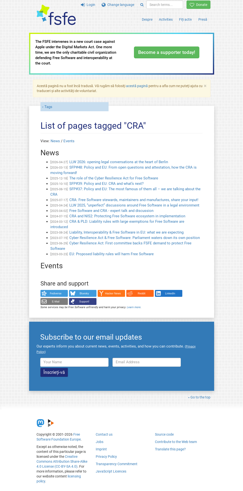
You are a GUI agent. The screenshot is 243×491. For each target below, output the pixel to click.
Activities (166, 19)
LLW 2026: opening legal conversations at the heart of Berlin (118, 162)
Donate (198, 5)
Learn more (134, 307)
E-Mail (55, 301)
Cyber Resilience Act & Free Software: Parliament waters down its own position (134, 238)
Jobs (99, 442)
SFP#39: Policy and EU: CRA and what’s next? (106, 183)
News (55, 141)
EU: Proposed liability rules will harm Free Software (111, 254)
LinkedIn (170, 293)
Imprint (101, 449)
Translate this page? (170, 449)
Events (69, 141)
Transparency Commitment (116, 464)
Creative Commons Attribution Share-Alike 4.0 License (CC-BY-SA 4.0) (62, 461)
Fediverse (55, 293)
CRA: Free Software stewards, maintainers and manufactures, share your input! (133, 200)
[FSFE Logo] (56, 15)
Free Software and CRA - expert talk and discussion (111, 210)
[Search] (142, 5)
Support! (84, 301)
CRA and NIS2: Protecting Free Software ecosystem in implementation (127, 216)
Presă (202, 19)
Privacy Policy (106, 457)
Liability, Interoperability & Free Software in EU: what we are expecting (126, 232)
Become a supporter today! (166, 52)
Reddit (141, 293)
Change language (118, 5)
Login (88, 5)
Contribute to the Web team (176, 442)
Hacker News (113, 293)
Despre (147, 19)
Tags (48, 107)
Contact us (104, 434)
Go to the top (200, 397)
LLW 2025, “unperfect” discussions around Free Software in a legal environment (134, 205)
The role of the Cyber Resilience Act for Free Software (113, 178)
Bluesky (84, 293)
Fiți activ (185, 19)
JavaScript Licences (111, 471)
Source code (164, 434)
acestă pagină (137, 86)
